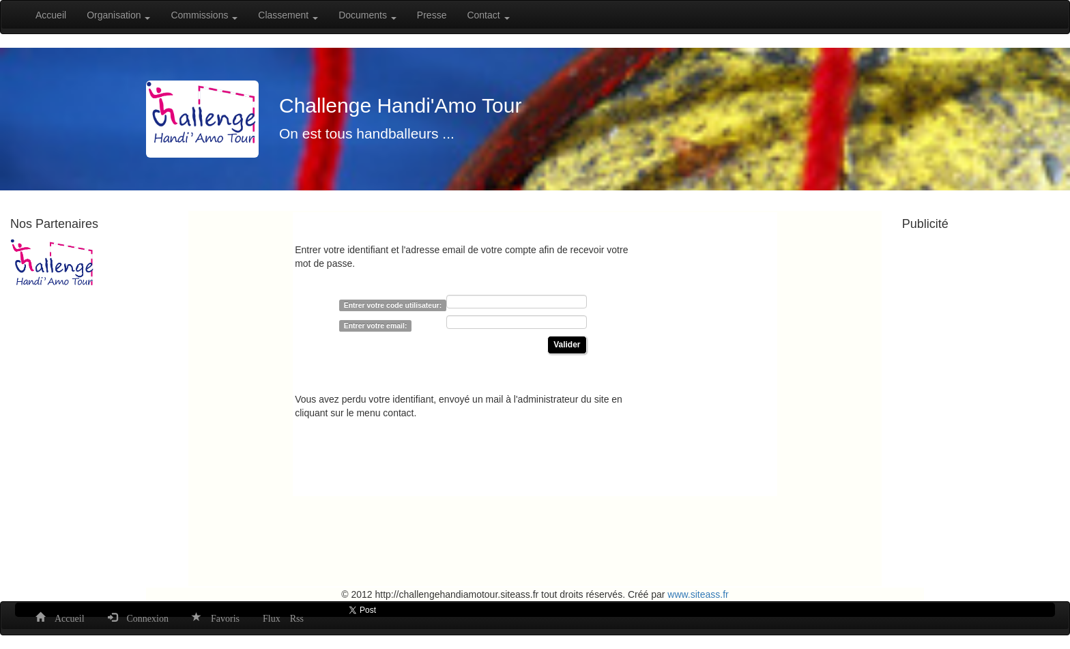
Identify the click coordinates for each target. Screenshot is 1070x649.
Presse (432, 15)
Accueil (50, 15)
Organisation (118, 15)
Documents (367, 15)
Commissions (204, 15)
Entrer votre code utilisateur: (393, 305)
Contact (488, 15)
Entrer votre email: (375, 325)
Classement (288, 15)
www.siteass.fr (697, 594)
